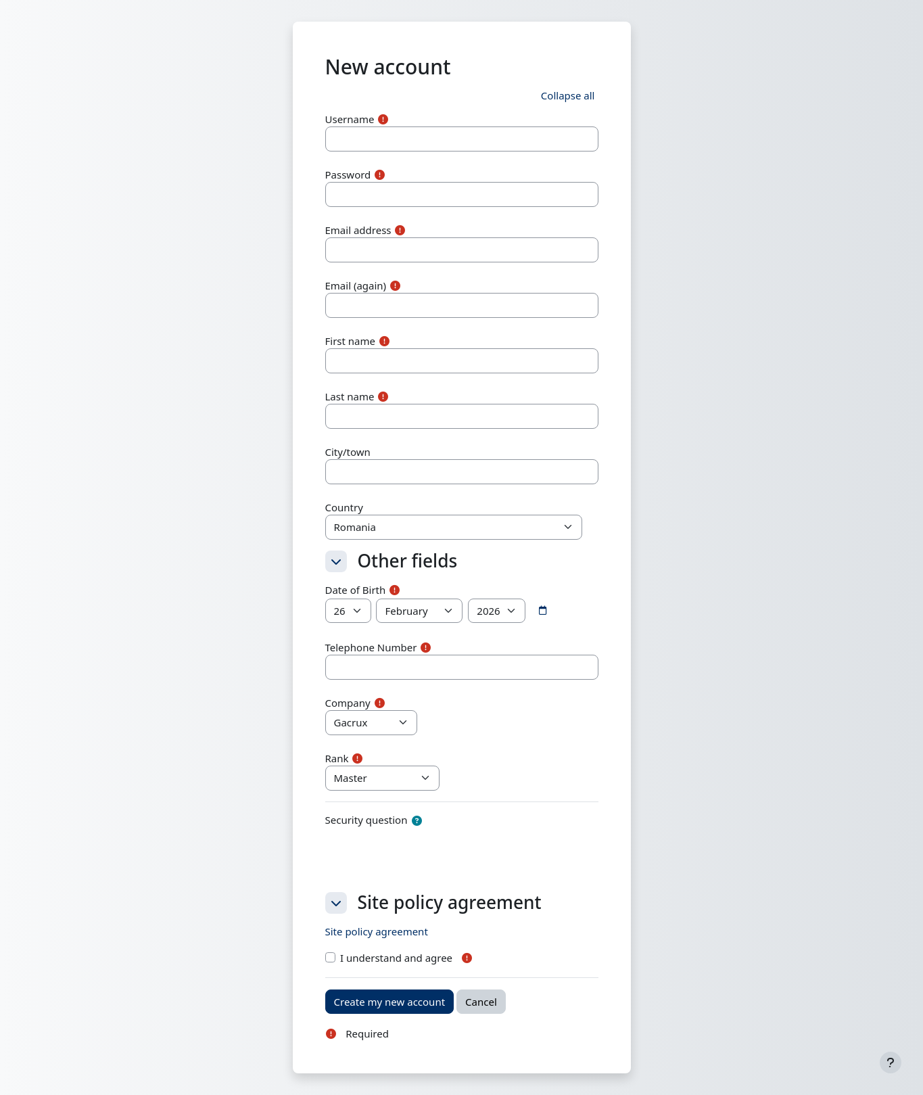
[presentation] (428, 855)
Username (350, 119)
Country (344, 507)
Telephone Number (371, 647)
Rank (337, 758)
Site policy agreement (376, 931)
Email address (358, 230)
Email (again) (356, 285)
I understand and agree (396, 957)
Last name (350, 396)
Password (348, 174)
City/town (348, 452)
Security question (366, 819)
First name (350, 341)
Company (348, 702)
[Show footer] (890, 1062)
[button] (568, 96)
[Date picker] (542, 611)
